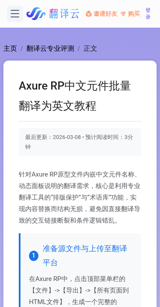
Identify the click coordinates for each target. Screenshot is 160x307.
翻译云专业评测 (50, 48)
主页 (10, 48)
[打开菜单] (15, 14)
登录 (148, 13)
